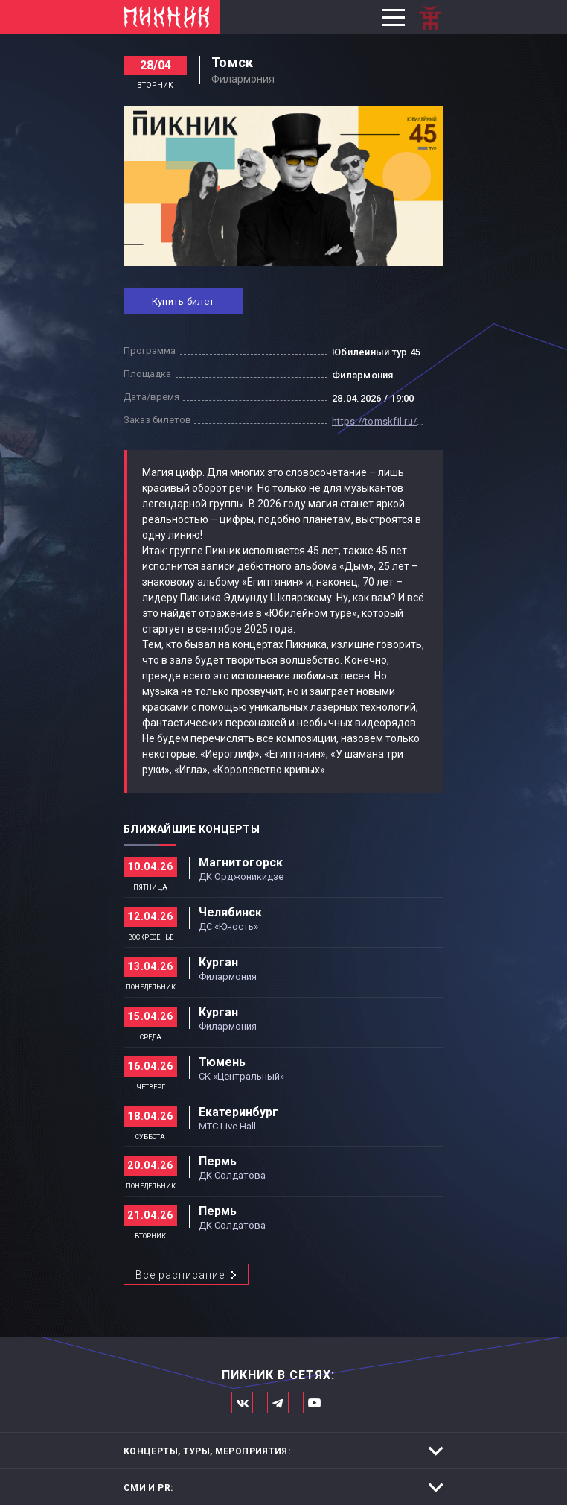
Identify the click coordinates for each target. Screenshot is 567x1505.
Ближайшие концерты (192, 829)
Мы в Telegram (278, 1402)
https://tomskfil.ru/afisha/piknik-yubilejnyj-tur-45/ (380, 421)
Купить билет (183, 301)
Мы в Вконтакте (242, 1402)
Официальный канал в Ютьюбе (313, 1402)
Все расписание (180, 1275)
